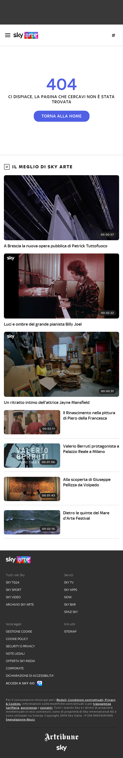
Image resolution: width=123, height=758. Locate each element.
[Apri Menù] (7, 35)
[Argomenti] (113, 35)
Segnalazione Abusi (20, 719)
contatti (46, 707)
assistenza (29, 707)
